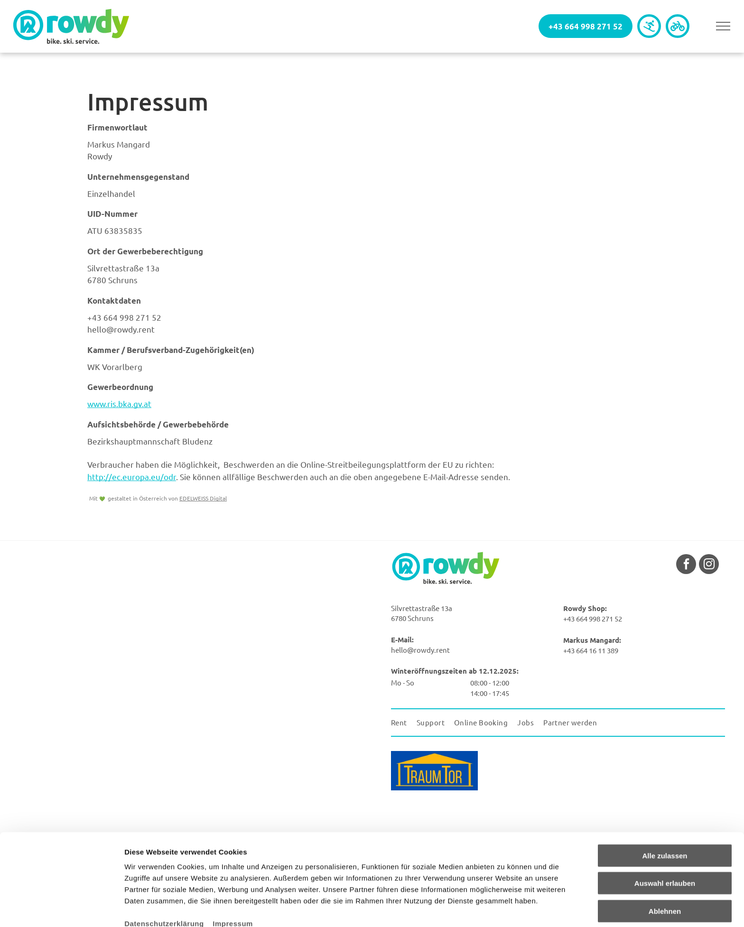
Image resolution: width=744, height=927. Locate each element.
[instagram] (709, 565)
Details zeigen (505, 908)
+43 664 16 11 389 (590, 650)
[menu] (723, 26)
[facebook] (686, 565)
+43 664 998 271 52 (124, 317)
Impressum (233, 877)
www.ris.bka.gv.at (119, 403)
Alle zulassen (664, 810)
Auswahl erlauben (664, 838)
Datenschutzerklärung (164, 877)
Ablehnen (665, 865)
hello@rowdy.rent (121, 329)
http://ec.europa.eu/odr (131, 477)
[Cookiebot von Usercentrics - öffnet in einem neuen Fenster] (61, 908)
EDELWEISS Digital (203, 498)
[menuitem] (404, 722)
